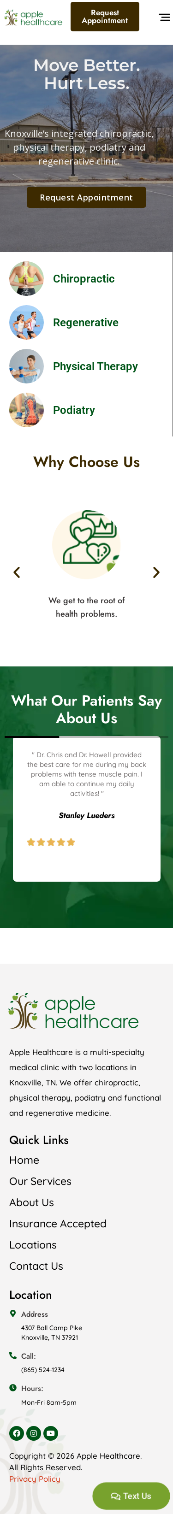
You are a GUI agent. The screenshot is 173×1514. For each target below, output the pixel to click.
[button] (163, 19)
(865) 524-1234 (43, 1370)
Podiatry (74, 410)
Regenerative (86, 322)
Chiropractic (84, 278)
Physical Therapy (95, 366)
